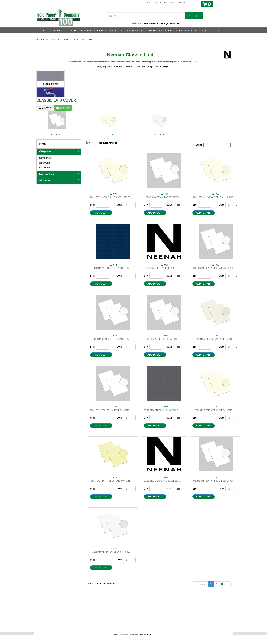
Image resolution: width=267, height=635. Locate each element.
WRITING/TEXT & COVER (56, 39)
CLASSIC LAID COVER (82, 39)
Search (194, 15)
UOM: (120, 205)
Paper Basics (153, 2)
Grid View (63, 107)
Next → (224, 584)
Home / (40, 39)
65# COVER (44, 162)
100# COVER (45, 158)
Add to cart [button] (101, 212)
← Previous (200, 584)
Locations (169, 2)
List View (45, 107)
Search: (213, 145)
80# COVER (44, 167)
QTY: (92, 205)
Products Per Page (101, 142)
